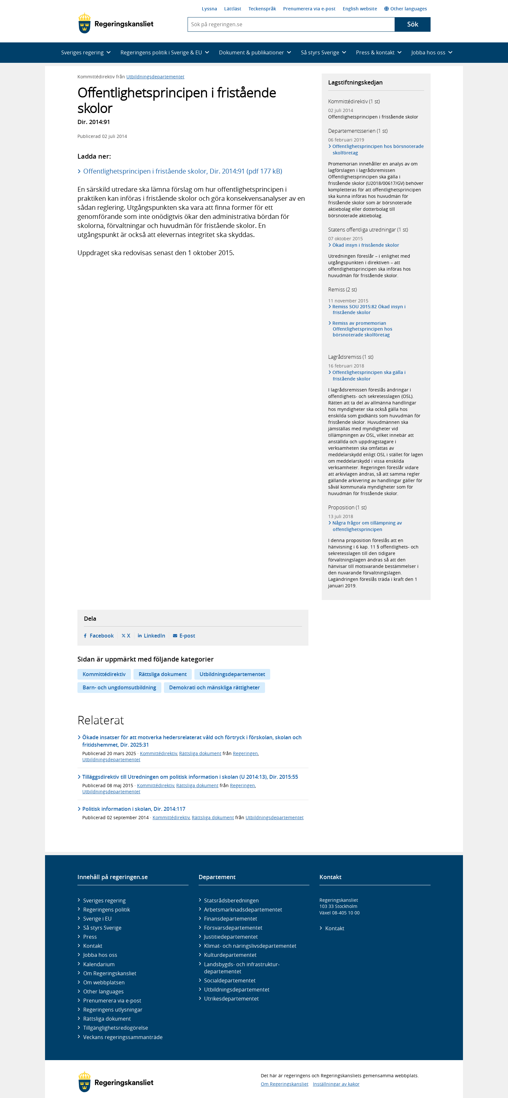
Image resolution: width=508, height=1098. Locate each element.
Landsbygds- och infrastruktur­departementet (242, 968)
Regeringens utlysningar (113, 1009)
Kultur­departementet (230, 954)
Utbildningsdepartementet (155, 77)
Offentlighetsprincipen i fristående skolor (373, 117)
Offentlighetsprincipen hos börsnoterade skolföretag (378, 149)
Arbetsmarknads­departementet (243, 909)
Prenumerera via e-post (309, 9)
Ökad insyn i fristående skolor (366, 245)
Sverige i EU (97, 918)
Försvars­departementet (233, 927)
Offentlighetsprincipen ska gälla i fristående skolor (369, 375)
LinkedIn (154, 635)
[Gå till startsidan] (115, 23)
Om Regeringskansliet (109, 973)
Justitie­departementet (231, 936)
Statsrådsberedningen (231, 900)
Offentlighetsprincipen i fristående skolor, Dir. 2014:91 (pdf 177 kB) (182, 171)
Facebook (102, 635)
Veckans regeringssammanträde (123, 1037)
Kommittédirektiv (104, 674)
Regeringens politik (106, 909)
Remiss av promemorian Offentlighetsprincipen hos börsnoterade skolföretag (362, 329)
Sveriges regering (104, 900)
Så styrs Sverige (102, 927)
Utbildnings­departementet (237, 989)
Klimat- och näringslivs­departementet (250, 945)
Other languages (405, 9)
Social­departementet (230, 980)
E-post (187, 635)
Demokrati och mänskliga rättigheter (214, 687)
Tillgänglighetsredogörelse (115, 1027)
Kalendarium (99, 964)
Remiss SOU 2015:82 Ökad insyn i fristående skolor (369, 309)
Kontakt (92, 945)
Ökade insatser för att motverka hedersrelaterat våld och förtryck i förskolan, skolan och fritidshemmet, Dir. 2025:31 (192, 741)
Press (90, 936)
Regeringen (245, 753)
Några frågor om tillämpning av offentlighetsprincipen (367, 526)
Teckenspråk (262, 9)
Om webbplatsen (104, 982)
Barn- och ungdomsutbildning (119, 687)
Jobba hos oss (100, 954)
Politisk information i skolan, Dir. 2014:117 (133, 808)
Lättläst (232, 9)
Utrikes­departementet (231, 998)
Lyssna (209, 9)
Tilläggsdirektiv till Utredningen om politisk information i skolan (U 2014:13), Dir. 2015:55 (190, 776)
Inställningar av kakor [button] (336, 1084)
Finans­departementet (230, 918)
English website (360, 9)
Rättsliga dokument (163, 674)
